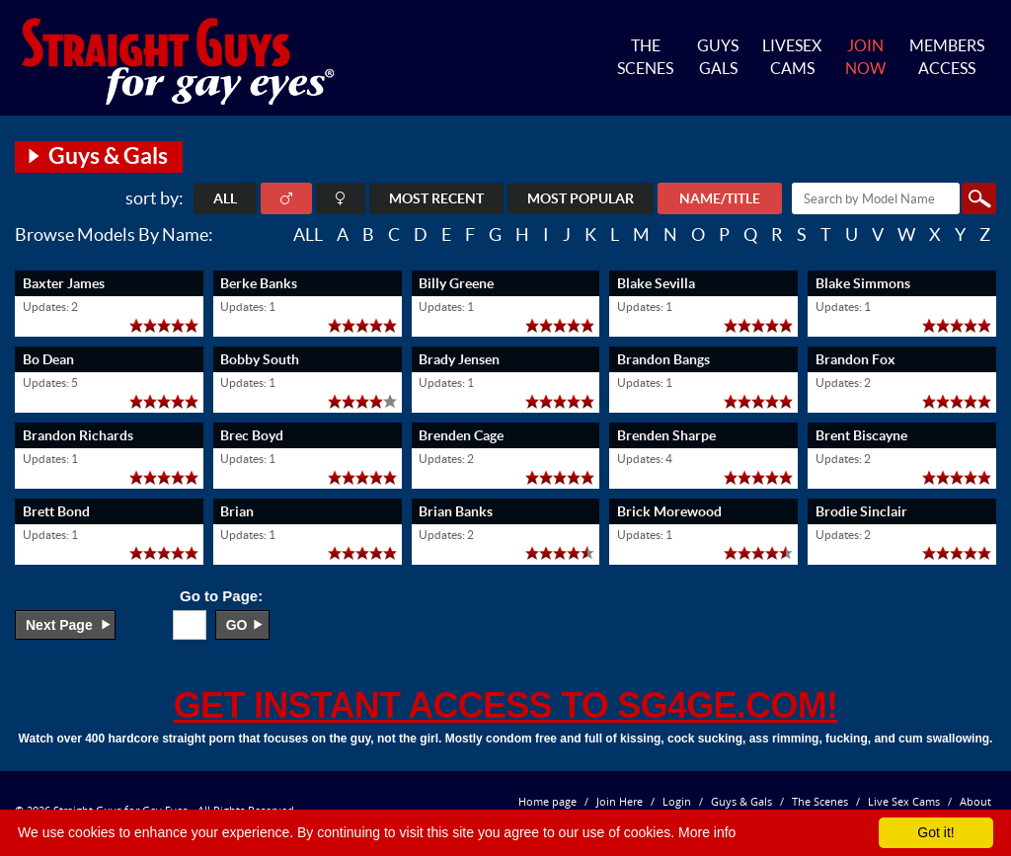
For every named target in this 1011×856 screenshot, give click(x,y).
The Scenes (820, 801)
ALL (225, 198)
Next (59, 625)
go (237, 625)
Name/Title (719, 198)
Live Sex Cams (904, 801)
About (975, 801)
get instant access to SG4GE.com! (505, 705)
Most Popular (580, 198)
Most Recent (436, 198)
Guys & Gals (741, 801)
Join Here (619, 801)
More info (707, 832)
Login (676, 801)
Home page (547, 801)
